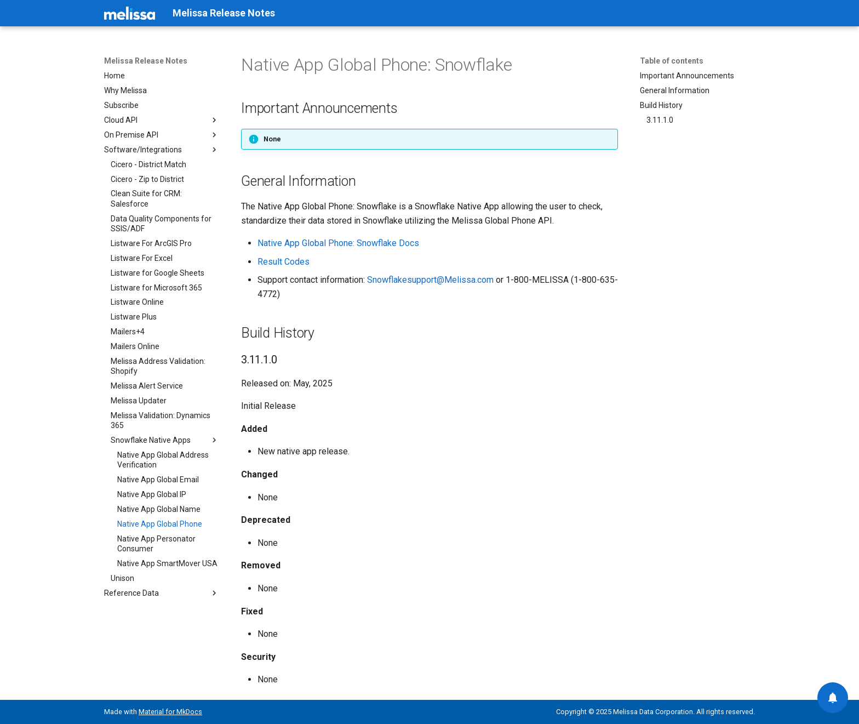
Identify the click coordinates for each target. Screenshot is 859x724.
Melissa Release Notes (145, 60)
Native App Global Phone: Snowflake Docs (338, 243)
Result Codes (283, 261)
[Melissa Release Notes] (129, 13)
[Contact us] (832, 697)
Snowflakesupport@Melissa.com (430, 280)
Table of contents (671, 60)
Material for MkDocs (170, 712)
